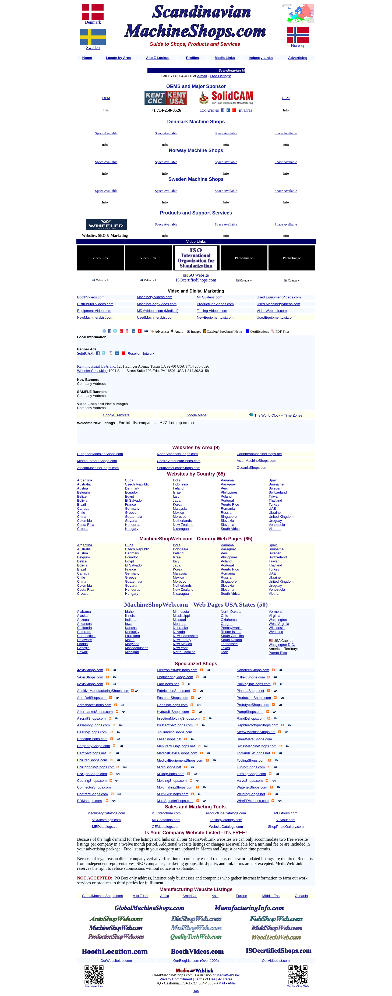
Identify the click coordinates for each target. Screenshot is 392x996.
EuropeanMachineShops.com (100, 454)
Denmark (93, 22)
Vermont (275, 612)
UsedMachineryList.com (155, 317)
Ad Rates (225, 979)
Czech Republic (137, 484)
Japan (177, 500)
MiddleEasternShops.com (97, 461)
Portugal (227, 500)
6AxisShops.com (90, 684)
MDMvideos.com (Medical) (157, 311)
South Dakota (231, 640)
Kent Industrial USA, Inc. (96, 366)
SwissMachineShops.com (257, 746)
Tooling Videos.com (212, 311)
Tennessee (229, 644)
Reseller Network (141, 353)
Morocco (179, 517)
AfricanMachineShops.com (98, 468)
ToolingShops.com (251, 760)
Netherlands (182, 521)
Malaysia (180, 508)
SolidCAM (86, 353)
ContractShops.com (92, 794)
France (130, 504)
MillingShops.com (170, 774)
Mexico (178, 513)
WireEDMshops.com (253, 801)
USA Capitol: (283, 641)
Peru (224, 488)
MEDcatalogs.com (106, 827)
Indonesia (180, 484)
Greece (131, 513)
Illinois (130, 616)
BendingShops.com (92, 739)
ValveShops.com (250, 781)
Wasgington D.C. (282, 645)
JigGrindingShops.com (174, 732)
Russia (226, 513)
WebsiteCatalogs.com (226, 827)
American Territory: (283, 649)
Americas (190, 896)
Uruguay (275, 521)
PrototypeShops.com (253, 705)
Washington (278, 620)
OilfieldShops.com (251, 677)
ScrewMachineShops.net (256, 732)
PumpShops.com (250, 712)
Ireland (178, 488)
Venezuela (277, 525)
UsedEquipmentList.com (276, 317)
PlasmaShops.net (250, 691)
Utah (224, 652)
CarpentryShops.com (93, 746)
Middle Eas (271, 896)
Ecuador (131, 492)
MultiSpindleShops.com (175, 801)
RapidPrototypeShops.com (257, 725)
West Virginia (279, 624)
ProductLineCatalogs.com (226, 813)
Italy (176, 496)
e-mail (202, 76)
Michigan (132, 652)
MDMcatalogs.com (106, 820)
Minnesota (181, 612)
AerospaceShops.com (94, 705)
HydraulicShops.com (173, 712)
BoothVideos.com (91, 297)
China (81, 517)
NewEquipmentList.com (215, 317)
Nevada (179, 632)
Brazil (81, 504)
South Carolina (232, 636)
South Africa (230, 529)
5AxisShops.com (90, 677)
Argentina (84, 480)
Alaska (82, 616)
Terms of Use (205, 979)
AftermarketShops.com (95, 712)
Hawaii (82, 652)
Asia (215, 896)
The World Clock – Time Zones (278, 415)
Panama (227, 480)
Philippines (229, 492)
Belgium (83, 492)
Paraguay (228, 484)
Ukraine (275, 513)
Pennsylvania (231, 628)
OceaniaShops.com (252, 468)
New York (180, 648)
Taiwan (274, 496)
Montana (180, 624)
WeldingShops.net (251, 794)
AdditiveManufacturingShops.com (103, 691)
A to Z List (141, 896)
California (84, 628)
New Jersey (182, 640)
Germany (132, 508)
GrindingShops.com (172, 705)
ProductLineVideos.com (215, 304)
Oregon (226, 624)
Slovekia (227, 585)
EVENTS (245, 110)
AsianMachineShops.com (256, 461)
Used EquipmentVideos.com (279, 297)
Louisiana (132, 636)
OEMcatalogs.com (166, 827)
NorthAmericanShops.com (177, 454)
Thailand (275, 500)
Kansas (131, 628)
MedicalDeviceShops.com (177, 753)
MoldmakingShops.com (175, 787)
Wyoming (276, 632)
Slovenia (227, 525)
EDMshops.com (89, 801)
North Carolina (184, 652)
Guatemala (133, 517)
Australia (84, 484)
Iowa (128, 624)
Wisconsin (277, 628)
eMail (221, 983)
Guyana (131, 521)
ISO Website (198, 275)
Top (196, 991)
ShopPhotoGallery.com (286, 827)
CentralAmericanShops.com (178, 461)
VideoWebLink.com (272, 311)
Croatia (83, 529)
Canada (83, 508)
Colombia (84, 521)
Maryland (132, 644)
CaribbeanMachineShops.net (259, 454)
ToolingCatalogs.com (226, 820)
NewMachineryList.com (95, 317)
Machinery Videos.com (154, 297)
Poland (226, 496)
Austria (82, 488)
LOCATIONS (209, 110)
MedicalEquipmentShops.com (180, 760)
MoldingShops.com (172, 781)
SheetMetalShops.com (254, 739)
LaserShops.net (169, 739)
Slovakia (227, 521)
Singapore (229, 517)
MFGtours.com (285, 813)
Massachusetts (137, 648)
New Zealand (183, 525)
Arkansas (84, 624)
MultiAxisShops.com (172, 794)
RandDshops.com (250, 718)
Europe (241, 896)
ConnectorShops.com (94, 787)
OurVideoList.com (276, 961)
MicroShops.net (169, 767)
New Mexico (182, 644)
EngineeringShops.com (175, 677)
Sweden (93, 47)
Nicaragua (181, 529)
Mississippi (181, 616)
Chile (81, 513)
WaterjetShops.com (252, 787)
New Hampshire (185, 636)
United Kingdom (281, 517)
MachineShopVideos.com (156, 304)
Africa (164, 896)
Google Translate (116, 415)
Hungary (131, 529)
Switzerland (278, 492)
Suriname (276, 484)
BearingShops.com (92, 732)
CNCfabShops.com (92, 760)
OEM (106, 98)
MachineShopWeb (298, 986)
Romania (228, 508)
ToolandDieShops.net (253, 753)
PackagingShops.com (254, 684)
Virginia (274, 616)
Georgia (83, 648)
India (177, 480)
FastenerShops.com (172, 698)
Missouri (179, 620)
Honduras (132, 525)
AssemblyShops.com (93, 725)
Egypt (129, 496)
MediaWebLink (94, 986)
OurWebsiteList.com (116, 961)
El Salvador (134, 500)
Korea (177, 504)
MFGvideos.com (210, 297)
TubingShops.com (251, 767)
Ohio (224, 616)
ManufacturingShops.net (176, 746)
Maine (130, 640)
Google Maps (196, 415)
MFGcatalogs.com (166, 820)
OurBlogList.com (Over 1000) (196, 961)
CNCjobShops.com (92, 774)
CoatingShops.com (92, 781)
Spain (273, 480)
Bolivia (82, 500)
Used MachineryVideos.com (278, 304)
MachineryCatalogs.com (106, 813)
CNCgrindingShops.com (96, 767)
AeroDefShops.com (92, 698)
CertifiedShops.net (91, 753)
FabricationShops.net (173, 691)
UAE (272, 508)
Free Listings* (220, 76)
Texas (225, 648)
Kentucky (132, 632)
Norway (298, 45)
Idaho (129, 612)
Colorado (84, 632)
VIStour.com (285, 820)
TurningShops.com (251, 774)
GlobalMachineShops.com (102, 896)
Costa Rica (85, 525)
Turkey (274, 504)
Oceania (301, 896)
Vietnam (275, 529)
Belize (82, 496)
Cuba (129, 480)
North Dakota (231, 612)
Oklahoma (229, 620)
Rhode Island (231, 632)
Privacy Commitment (176, 979)
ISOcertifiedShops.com (196, 280)
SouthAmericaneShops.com (178, 468)
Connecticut (86, 636)
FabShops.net (168, 684)
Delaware (84, 640)
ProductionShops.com (254, 698)
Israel (177, 492)
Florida (82, 644)
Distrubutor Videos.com (95, 304)
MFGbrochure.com (166, 813)
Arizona (83, 620)
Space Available (106, 133)
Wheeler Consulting (92, 371)
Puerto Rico (230, 504)
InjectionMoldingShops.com (178, 718)
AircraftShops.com (91, 718)
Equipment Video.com (94, 311)
